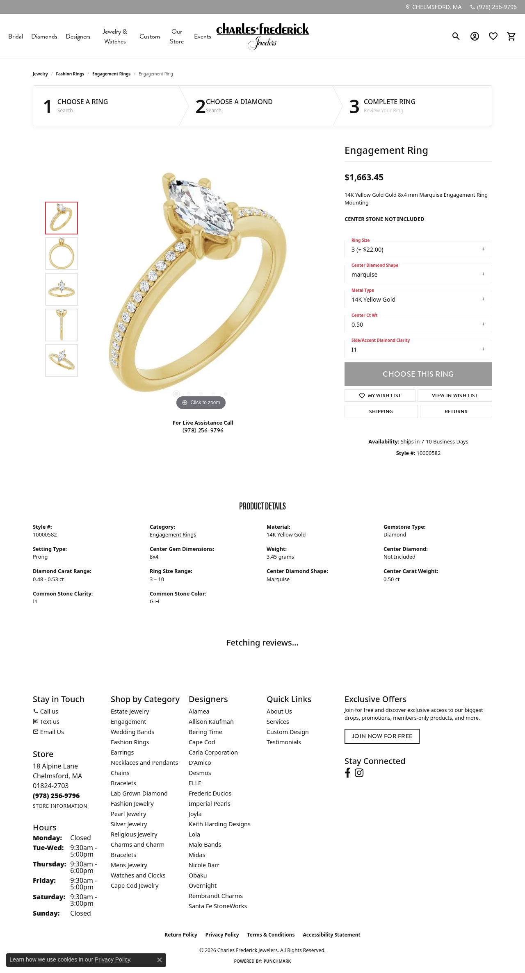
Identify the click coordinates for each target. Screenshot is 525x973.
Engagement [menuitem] (128, 721)
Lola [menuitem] (194, 834)
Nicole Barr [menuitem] (204, 865)
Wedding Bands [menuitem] (132, 732)
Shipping (381, 411)
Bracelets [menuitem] (123, 783)
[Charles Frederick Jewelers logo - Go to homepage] (262, 36)
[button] (456, 36)
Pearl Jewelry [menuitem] (128, 814)
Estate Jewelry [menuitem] (130, 711)
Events (202, 36)
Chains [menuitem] (120, 773)
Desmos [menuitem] (200, 773)
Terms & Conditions (271, 934)
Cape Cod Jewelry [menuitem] (134, 885)
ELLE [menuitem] (195, 783)
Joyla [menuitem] (195, 814)
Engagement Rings (111, 74)
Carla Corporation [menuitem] (213, 752)
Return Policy (180, 934)
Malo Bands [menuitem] (205, 844)
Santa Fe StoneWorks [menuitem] (218, 906)
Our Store (177, 36)
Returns (456, 411)
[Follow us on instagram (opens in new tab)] (359, 773)
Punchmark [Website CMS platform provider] (277, 961)
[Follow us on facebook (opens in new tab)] (348, 773)
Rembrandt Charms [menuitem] (216, 896)
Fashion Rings (70, 74)
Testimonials (284, 742)
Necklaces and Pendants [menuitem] (144, 762)
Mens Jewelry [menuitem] (129, 865)
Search (65, 111)
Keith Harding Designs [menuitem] (220, 824)
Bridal (15, 36)
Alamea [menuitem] (199, 711)
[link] (433, 7)
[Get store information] (60, 805)
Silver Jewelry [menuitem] (129, 824)
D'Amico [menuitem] (200, 762)
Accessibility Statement (331, 934)
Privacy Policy (222, 934)
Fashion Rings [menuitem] (130, 742)
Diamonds (44, 36)
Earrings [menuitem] (122, 752)
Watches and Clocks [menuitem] (138, 875)
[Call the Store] (56, 795)
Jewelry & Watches (115, 36)
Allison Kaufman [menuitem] (211, 721)
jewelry (40, 74)
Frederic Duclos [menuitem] (210, 793)
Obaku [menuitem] (198, 875)
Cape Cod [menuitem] (202, 742)
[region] (201, 289)
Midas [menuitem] (197, 855)
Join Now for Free (382, 736)
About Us (279, 711)
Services (278, 721)
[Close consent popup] (159, 959)
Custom (149, 36)
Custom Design (288, 732)
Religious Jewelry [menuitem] (134, 834)
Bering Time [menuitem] (205, 732)
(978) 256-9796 (203, 430)
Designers (78, 36)
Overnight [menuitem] (203, 885)
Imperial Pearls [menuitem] (210, 803)
